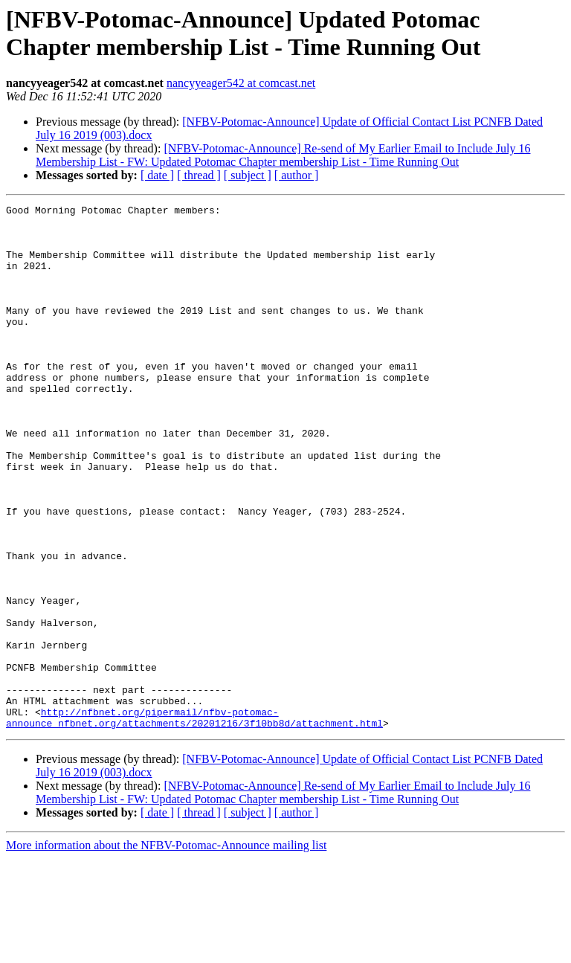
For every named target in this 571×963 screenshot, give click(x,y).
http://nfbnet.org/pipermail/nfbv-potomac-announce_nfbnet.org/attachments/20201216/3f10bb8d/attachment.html (194, 821)
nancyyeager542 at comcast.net (241, 83)
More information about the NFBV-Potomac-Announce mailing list (166, 950)
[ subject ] (247, 175)
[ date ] (157, 175)
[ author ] (296, 175)
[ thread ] (199, 175)
